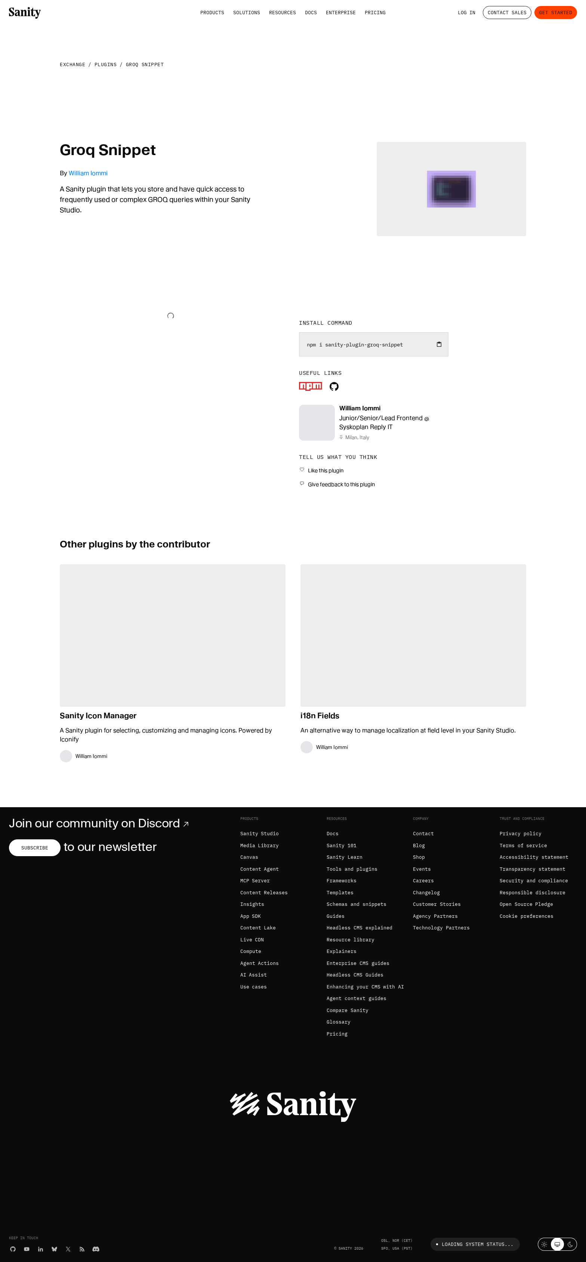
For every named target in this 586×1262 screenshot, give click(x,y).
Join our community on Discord (100, 823)
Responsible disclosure (532, 892)
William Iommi (88, 173)
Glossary (339, 1022)
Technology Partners (441, 928)
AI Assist (253, 975)
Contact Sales (507, 12)
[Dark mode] (570, 1244)
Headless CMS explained (359, 928)
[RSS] (82, 1248)
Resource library (350, 940)
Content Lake (258, 928)
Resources (282, 12)
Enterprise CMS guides (358, 963)
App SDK (250, 916)
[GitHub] (13, 1248)
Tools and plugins (352, 869)
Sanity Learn (345, 857)
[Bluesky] (54, 1248)
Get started (555, 12)
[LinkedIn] (40, 1248)
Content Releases (264, 892)
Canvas (249, 857)
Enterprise (341, 12)
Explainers (342, 951)
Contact (423, 833)
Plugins (106, 64)
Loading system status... (473, 1244)
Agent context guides (356, 998)
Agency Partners (435, 916)
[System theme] (557, 1244)
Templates (340, 892)
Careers (423, 880)
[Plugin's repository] (334, 388)
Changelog (426, 892)
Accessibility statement (534, 857)
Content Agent (259, 869)
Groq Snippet (145, 64)
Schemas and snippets (356, 904)
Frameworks (342, 880)
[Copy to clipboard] (439, 344)
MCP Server (255, 880)
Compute (250, 951)
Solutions (246, 12)
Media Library (259, 845)
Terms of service (524, 845)
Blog (419, 845)
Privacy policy (521, 833)
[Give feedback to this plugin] (337, 484)
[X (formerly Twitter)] (68, 1248)
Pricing (375, 12)
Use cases (253, 987)
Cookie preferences (526, 916)
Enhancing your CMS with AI (365, 987)
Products (212, 12)
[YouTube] (27, 1248)
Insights (252, 904)
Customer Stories (437, 904)
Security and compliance (534, 880)
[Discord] (96, 1248)
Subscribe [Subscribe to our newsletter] (34, 848)
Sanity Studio (259, 833)
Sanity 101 (342, 845)
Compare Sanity (347, 1010)
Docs (311, 12)
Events (422, 869)
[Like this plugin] (321, 470)
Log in (467, 12)
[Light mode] (544, 1244)
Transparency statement (532, 869)
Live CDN (252, 940)
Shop (419, 857)
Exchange (72, 64)
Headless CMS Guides (355, 975)
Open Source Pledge (526, 904)
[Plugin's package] (310, 388)
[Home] (25, 12)
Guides (336, 916)
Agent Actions (259, 963)
